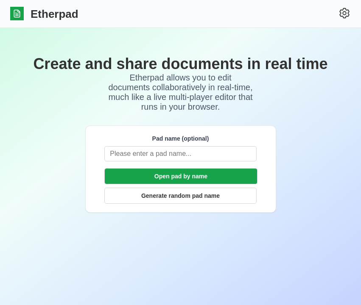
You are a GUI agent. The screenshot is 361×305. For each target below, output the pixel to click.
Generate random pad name (180, 195)
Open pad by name (180, 176)
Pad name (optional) (180, 138)
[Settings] (344, 14)
